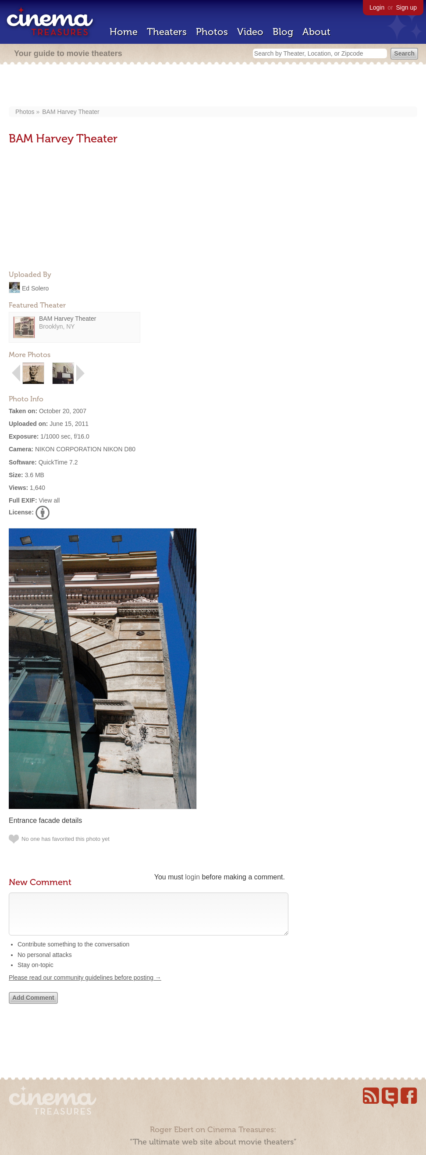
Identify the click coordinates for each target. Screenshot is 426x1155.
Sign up (406, 7)
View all (49, 500)
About (316, 32)
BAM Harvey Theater (70, 111)
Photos (212, 32)
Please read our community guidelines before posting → (85, 986)
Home (124, 32)
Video (250, 32)
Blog (283, 32)
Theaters (167, 32)
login (192, 877)
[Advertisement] (213, 86)
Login (376, 7)
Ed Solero (35, 287)
